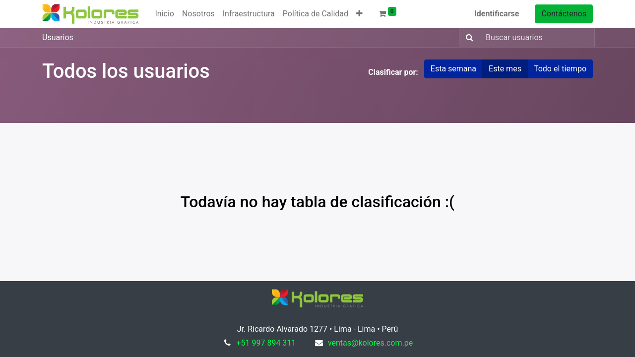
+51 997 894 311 (266, 343)
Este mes (505, 68)
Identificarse (496, 13)
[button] (359, 14)
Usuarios (57, 37)
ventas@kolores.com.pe (370, 343)
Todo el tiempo (560, 68)
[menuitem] (164, 14)
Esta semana (453, 68)
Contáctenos (563, 13)
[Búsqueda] (467, 37)
